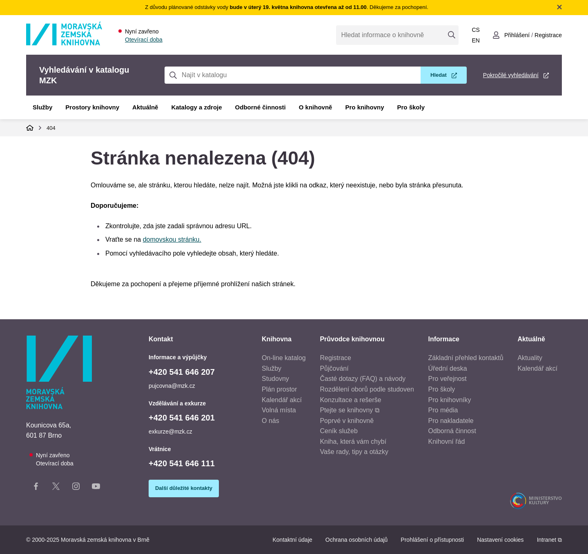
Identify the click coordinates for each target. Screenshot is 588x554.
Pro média (443, 410)
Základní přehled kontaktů (465, 357)
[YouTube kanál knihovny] (96, 487)
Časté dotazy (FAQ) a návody (362, 378)
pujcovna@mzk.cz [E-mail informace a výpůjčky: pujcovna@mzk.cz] (172, 386)
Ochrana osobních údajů (356, 539)
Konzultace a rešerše (350, 399)
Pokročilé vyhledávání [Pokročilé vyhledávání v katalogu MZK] (511, 75)
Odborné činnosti (260, 107)
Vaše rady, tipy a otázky (354, 451)
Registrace (335, 357)
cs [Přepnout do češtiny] (475, 30)
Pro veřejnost (447, 378)
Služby (42, 107)
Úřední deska (447, 368)
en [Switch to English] (475, 40)
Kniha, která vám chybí (353, 441)
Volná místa (279, 410)
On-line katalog (284, 357)
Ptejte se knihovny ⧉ (349, 410)
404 (51, 128)
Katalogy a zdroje (196, 107)
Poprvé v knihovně (347, 420)
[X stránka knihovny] (56, 487)
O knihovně (315, 107)
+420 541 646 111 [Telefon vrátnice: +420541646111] (182, 463)
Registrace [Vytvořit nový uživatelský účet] (548, 35)
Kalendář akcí (282, 399)
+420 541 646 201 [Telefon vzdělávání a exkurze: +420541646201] (182, 417)
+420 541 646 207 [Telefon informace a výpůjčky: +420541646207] (182, 371)
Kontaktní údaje (292, 539)
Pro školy (411, 107)
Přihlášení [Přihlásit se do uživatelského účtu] (517, 35)
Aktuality (529, 357)
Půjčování (334, 368)
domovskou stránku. (172, 239)
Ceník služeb (339, 430)
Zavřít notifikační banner (559, 7)
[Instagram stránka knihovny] (76, 487)
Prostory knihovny (92, 107)
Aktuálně (145, 107)
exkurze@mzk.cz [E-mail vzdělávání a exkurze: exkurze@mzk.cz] (170, 431)
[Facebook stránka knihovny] (36, 487)
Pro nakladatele (451, 420)
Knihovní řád (446, 441)
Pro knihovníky (449, 399)
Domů (29, 127)
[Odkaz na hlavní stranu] (64, 43)
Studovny (275, 378)
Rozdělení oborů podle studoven (367, 389)
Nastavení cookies (500, 539)
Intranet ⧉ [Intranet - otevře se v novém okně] (549, 539)
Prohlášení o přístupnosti (432, 539)
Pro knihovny (364, 107)
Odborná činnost (452, 430)
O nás (270, 420)
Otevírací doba (144, 39)
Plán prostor (279, 389)
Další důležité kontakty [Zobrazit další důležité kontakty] (183, 488)
